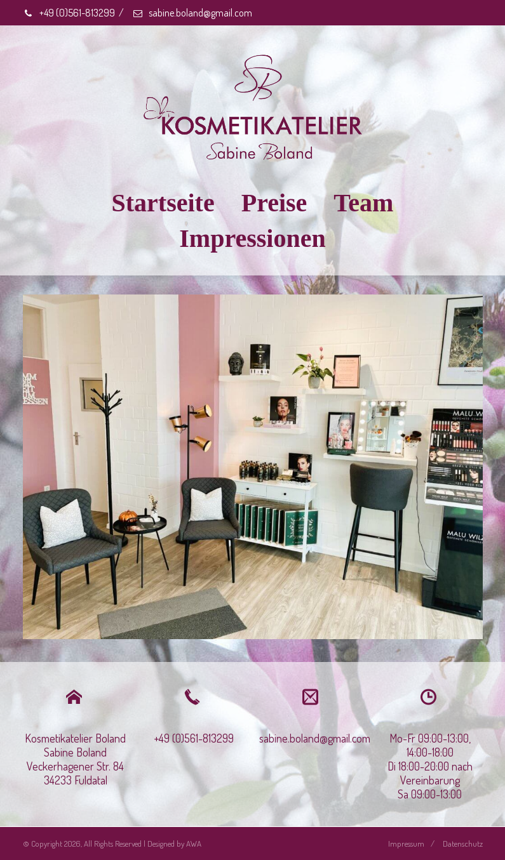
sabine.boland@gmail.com (192, 12)
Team (363, 203)
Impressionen (252, 238)
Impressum (406, 843)
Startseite (163, 203)
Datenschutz (463, 843)
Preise (274, 203)
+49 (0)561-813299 (69, 12)
